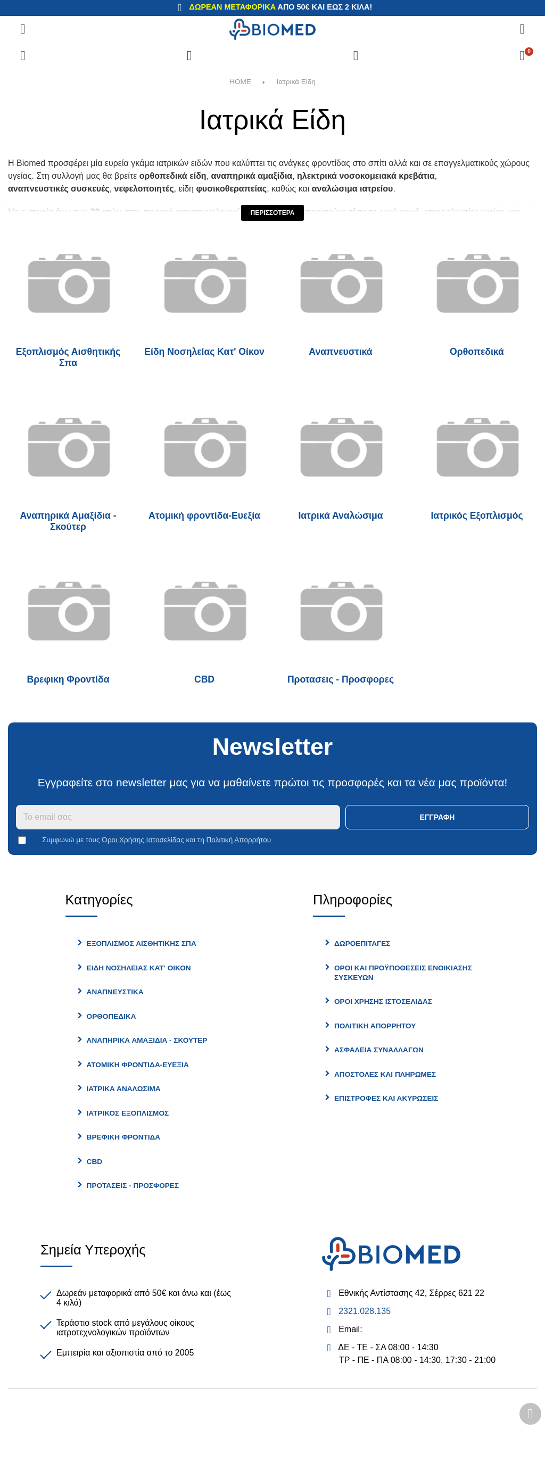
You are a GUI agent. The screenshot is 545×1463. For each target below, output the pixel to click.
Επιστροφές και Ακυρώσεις (386, 1098)
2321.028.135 (364, 1311)
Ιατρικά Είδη (296, 82)
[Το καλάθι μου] (522, 55)
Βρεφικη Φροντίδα (68, 679)
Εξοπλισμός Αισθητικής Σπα (68, 357)
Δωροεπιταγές (362, 943)
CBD (204, 679)
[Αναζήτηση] (522, 29)
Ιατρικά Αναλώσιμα (340, 515)
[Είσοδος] (355, 55)
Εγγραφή (437, 817)
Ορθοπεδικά (477, 351)
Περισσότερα (273, 213)
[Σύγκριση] (23, 55)
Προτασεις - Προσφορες (340, 679)
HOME (240, 82)
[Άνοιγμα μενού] (23, 29)
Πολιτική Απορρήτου (239, 840)
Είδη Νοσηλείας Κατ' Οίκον (204, 351)
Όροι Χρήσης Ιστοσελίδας (143, 840)
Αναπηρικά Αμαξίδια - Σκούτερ (68, 521)
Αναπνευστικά (340, 351)
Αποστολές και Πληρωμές (385, 1074)
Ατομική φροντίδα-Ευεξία (204, 515)
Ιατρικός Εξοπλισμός (477, 515)
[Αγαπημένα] (189, 55)
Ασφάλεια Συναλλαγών (379, 1050)
